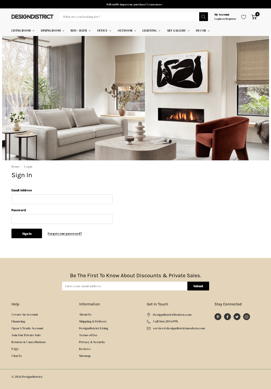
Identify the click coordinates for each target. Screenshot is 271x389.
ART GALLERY (176, 30)
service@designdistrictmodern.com (179, 328)
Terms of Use (88, 335)
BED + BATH (79, 30)
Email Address (21, 190)
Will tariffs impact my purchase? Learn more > (135, 4)
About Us (85, 314)
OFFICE (102, 30)
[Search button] (203, 16)
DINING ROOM (51, 30)
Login (218, 19)
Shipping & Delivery (93, 321)
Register (231, 19)
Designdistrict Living (93, 328)
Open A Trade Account (27, 328)
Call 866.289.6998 (165, 321)
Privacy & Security (92, 342)
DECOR (201, 30)
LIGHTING (149, 30)
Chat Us (16, 356)
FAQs (15, 349)
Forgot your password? (65, 233)
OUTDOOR (125, 30)
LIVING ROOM (21, 30)
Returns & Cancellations (28, 342)
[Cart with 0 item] (254, 17)
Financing (18, 321)
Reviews (85, 349)
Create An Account (24, 314)
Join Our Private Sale (26, 335)
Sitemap (85, 356)
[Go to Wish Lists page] (243, 17)
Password (18, 210)
